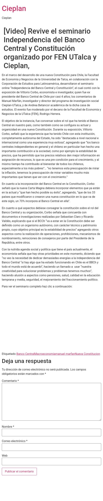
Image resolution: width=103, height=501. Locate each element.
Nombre (8, 426)
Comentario (10, 380)
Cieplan (14, 8)
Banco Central (25, 354)
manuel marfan (65, 354)
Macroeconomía (44, 354)
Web (4, 455)
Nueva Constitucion (87, 354)
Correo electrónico (14, 441)
